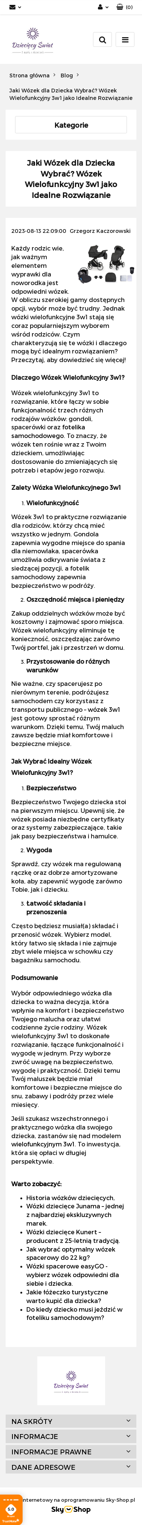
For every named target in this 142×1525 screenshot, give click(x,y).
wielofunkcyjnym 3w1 (43, 1144)
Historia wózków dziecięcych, (70, 1197)
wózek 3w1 (104, 709)
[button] (124, 7)
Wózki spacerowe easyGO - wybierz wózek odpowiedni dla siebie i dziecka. (72, 1274)
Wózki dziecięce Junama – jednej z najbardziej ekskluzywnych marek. (75, 1214)
